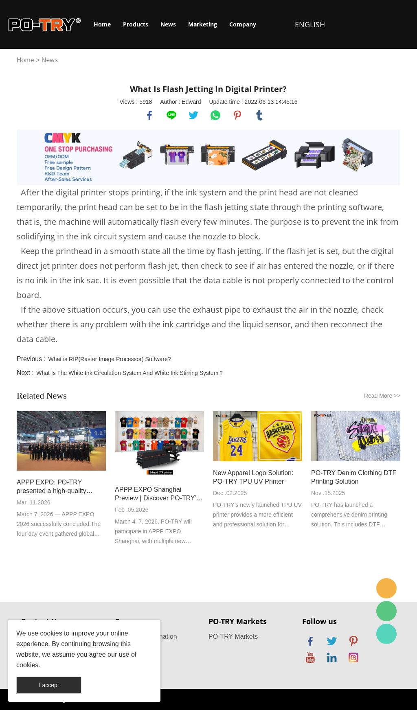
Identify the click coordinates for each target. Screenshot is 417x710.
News (168, 24)
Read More (382, 395)
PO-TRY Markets (233, 636)
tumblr (259, 115)
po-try (386, 588)
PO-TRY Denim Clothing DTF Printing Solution (353, 477)
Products (135, 24)
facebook (149, 115)
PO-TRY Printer (386, 634)
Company (242, 24)
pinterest (237, 115)
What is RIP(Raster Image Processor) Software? (109, 359)
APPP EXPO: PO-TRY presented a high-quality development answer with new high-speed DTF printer (60, 487)
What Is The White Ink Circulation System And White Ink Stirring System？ (130, 373)
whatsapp (215, 115)
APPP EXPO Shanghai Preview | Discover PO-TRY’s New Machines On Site (157, 494)
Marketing (202, 24)
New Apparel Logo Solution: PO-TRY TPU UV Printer (253, 477)
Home (102, 24)
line (171, 115)
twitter (193, 115)
